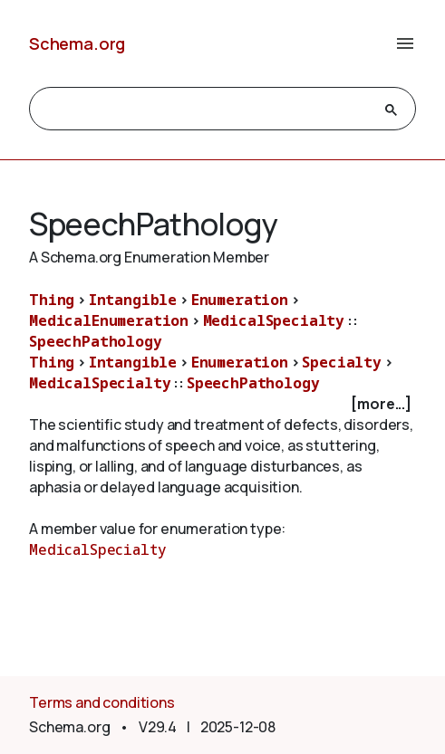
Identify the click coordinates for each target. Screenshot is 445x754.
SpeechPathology (95, 341)
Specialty (342, 362)
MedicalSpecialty (273, 320)
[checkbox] (222, 404)
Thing (51, 300)
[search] (206, 109)
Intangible (133, 300)
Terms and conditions (102, 702)
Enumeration (239, 300)
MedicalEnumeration (109, 320)
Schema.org (77, 43)
